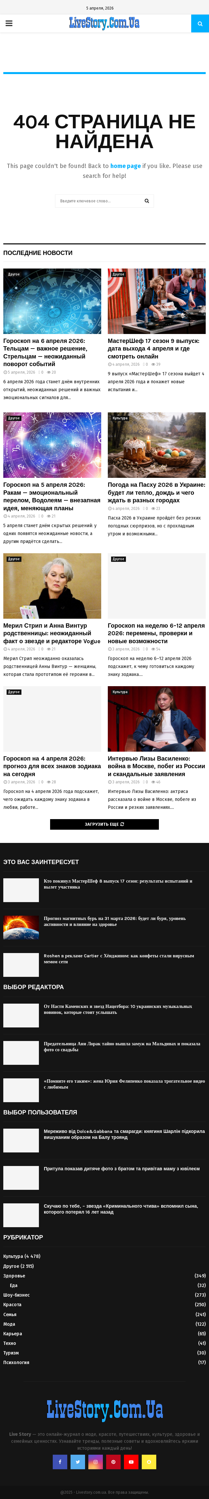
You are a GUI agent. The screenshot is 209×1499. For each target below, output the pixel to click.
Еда (13, 1285)
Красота (12, 1305)
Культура (120, 418)
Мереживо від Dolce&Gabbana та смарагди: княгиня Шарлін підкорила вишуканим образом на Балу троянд (124, 1134)
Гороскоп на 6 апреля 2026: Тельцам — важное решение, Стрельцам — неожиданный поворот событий (45, 352)
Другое (14, 274)
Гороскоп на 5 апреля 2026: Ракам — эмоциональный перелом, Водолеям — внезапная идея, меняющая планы (52, 496)
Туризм (11, 1353)
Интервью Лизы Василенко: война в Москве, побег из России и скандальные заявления (156, 766)
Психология (16, 1362)
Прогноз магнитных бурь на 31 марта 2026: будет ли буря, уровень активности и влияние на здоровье (115, 921)
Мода (9, 1324)
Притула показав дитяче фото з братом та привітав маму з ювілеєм (122, 1169)
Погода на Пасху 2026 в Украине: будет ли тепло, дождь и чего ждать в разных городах (156, 492)
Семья (9, 1314)
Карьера (12, 1334)
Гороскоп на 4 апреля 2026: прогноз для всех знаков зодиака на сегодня (52, 766)
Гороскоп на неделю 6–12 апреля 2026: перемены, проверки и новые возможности (156, 633)
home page (125, 166)
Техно (9, 1343)
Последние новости (38, 253)
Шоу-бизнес (16, 1295)
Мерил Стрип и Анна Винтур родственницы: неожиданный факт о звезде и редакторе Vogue (52, 633)
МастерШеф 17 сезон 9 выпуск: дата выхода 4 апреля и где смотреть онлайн (153, 348)
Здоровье (14, 1276)
